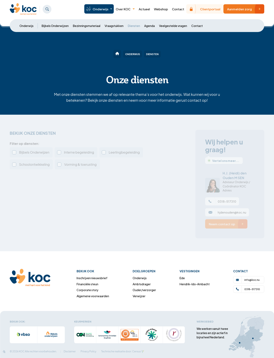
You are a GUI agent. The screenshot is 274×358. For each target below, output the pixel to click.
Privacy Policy (88, 351)
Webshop (161, 8)
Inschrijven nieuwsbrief (92, 278)
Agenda (149, 25)
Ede (182, 278)
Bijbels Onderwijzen (55, 25)
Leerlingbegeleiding (124, 152)
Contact (178, 8)
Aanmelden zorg (245, 9)
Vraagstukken (114, 25)
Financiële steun (87, 284)
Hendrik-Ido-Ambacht (195, 284)
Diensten (134, 25)
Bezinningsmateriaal (86, 25)
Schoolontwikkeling (34, 164)
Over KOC (125, 8)
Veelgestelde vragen (173, 25)
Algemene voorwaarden (93, 296)
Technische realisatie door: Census (121, 351)
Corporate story (88, 289)
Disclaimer (70, 351)
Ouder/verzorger (144, 289)
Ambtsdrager (142, 284)
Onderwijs (26, 25)
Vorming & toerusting (80, 164)
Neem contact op (227, 224)
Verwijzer (139, 296)
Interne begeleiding (79, 152)
